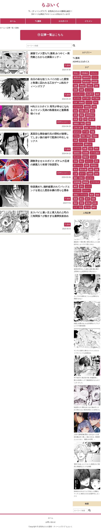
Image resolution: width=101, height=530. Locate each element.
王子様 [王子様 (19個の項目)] (91, 140)
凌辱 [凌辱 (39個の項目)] (94, 107)
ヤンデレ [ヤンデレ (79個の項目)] (77, 98)
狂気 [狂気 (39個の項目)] (75, 111)
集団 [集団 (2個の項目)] (91, 195)
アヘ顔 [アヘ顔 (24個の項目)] (85, 132)
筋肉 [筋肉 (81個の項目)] (97, 94)
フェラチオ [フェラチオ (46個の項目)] (78, 107)
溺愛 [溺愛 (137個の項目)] (75, 86)
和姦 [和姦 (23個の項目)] (92, 132)
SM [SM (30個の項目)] (85, 119)
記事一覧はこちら (50, 35)
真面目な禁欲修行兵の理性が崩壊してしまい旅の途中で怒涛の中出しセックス (49, 137)
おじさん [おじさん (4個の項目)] (89, 178)
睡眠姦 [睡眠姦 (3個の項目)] (85, 182)
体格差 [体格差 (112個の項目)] (82, 86)
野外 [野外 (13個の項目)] (96, 149)
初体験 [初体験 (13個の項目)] (85, 153)
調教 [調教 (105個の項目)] (96, 86)
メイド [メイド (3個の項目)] (88, 186)
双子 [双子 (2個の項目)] (87, 199)
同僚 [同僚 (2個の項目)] (81, 203)
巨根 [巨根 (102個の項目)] (75, 90)
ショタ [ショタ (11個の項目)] (93, 157)
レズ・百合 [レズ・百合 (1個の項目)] (78, 207)
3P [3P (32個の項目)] (81, 119)
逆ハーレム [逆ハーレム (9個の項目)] (78, 166)
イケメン (88, 21)
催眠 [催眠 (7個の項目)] (90, 170)
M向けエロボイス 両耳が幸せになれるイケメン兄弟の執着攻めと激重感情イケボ (49, 110)
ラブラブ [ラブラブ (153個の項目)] (77, 82)
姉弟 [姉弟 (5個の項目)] (96, 174)
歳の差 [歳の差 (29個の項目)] (91, 119)
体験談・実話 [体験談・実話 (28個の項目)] (79, 124)
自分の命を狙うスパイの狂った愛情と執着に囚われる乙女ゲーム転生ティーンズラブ (49, 83)
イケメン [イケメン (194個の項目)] (94, 73)
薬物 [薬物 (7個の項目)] (96, 170)
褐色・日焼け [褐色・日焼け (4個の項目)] (79, 178)
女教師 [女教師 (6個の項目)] (89, 174)
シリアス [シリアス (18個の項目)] (77, 149)
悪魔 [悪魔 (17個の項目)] (84, 149)
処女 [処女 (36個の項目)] (92, 111)
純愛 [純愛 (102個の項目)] (81, 90)
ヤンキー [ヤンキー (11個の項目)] (77, 157)
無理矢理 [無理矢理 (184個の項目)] (77, 78)
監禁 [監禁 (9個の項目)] (86, 166)
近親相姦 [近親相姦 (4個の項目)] (77, 182)
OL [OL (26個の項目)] (98, 128)
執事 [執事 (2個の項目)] (93, 199)
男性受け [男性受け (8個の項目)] (94, 166)
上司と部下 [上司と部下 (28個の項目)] (78, 128)
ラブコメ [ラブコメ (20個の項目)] (83, 140)
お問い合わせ (51, 522)
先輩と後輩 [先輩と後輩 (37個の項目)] (84, 111)
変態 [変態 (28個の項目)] (88, 124)
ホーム (13, 21)
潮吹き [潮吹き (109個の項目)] (89, 86)
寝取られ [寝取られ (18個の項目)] (88, 145)
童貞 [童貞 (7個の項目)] (75, 170)
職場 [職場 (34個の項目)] (81, 115)
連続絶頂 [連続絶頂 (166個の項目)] (86, 78)
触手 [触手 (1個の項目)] (94, 207)
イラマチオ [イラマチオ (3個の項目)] (95, 182)
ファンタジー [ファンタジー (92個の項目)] (79, 94)
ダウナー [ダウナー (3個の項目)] (86, 191)
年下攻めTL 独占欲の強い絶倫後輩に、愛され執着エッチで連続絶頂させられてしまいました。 (87, 380)
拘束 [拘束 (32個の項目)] (75, 119)
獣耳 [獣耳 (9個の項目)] (96, 161)
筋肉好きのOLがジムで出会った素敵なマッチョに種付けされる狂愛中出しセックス (87, 493)
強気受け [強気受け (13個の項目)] (77, 153)
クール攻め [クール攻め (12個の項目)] (95, 153)
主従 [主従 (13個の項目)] (90, 149)
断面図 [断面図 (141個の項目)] (94, 82)
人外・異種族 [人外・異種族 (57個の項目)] (79, 103)
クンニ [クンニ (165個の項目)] (94, 78)
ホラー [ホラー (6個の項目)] (82, 174)
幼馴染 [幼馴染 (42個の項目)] (87, 107)
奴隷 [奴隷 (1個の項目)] (95, 203)
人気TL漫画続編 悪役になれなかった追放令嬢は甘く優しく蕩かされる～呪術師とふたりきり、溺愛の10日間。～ (87, 437)
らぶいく (50, 4)
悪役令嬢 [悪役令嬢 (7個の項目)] (83, 170)
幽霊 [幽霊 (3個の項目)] (75, 186)
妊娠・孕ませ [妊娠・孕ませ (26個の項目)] (90, 128)
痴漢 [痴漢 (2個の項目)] (75, 199)
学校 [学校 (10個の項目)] (75, 161)
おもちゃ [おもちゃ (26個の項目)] (77, 132)
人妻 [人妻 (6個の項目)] (75, 174)
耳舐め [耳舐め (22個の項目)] (94, 136)
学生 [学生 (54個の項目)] (95, 103)
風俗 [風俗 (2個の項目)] (75, 203)
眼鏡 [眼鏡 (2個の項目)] (97, 195)
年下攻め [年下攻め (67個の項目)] (95, 98)
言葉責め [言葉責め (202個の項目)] (84, 73)
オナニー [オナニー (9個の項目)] (89, 161)
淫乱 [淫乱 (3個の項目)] (81, 186)
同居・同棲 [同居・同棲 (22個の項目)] (85, 136)
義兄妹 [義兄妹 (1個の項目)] (88, 203)
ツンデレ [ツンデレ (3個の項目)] (77, 191)
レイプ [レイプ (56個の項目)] (88, 103)
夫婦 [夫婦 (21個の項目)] (75, 140)
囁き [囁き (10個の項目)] (81, 161)
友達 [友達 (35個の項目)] (75, 115)
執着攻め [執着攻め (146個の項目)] (86, 82)
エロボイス (63, 21)
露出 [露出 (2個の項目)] (81, 199)
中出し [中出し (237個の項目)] (76, 73)
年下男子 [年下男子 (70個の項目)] (86, 98)
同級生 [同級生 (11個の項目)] (85, 157)
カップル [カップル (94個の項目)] (89, 90)
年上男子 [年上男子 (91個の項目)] (89, 94)
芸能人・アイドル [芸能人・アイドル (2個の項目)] (80, 195)
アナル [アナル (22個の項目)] (76, 136)
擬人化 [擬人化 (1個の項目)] (87, 207)
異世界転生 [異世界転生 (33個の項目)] (90, 115)
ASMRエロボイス (63, 122)
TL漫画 (38, 21)
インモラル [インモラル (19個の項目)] (78, 145)
